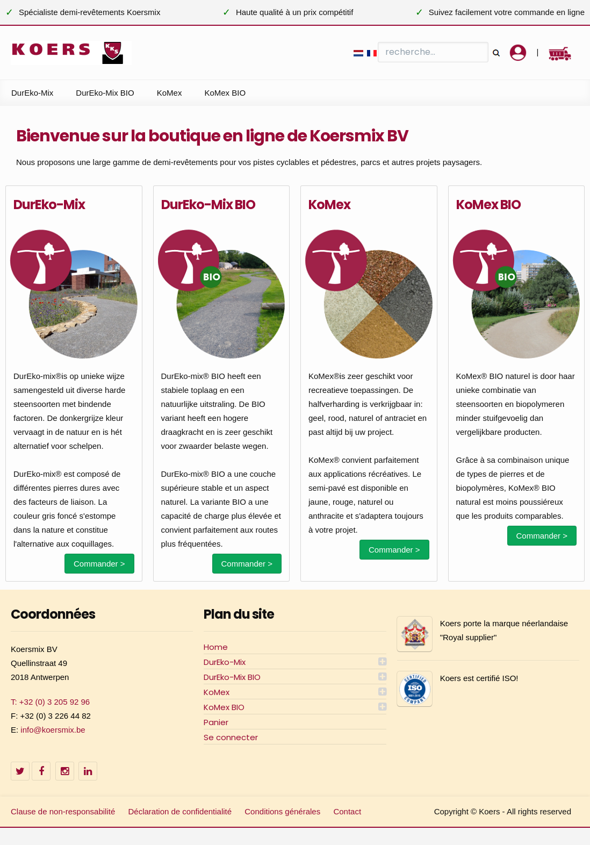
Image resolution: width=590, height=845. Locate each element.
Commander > (99, 563)
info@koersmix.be (52, 729)
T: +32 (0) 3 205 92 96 (50, 701)
